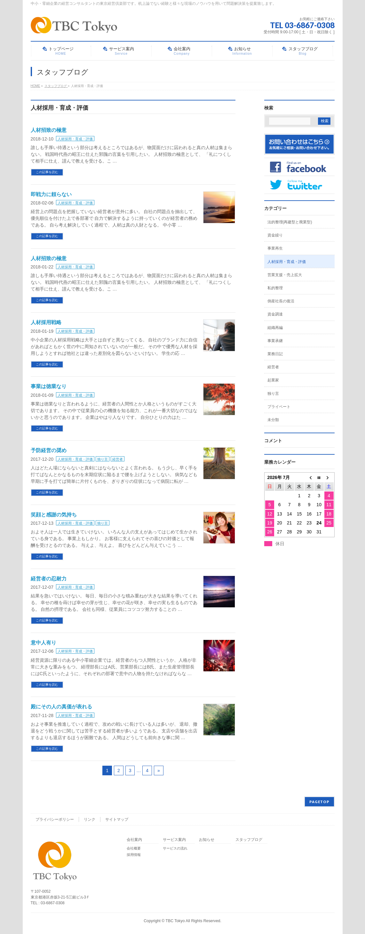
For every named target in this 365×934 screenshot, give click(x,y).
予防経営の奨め (49, 450)
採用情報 (134, 855)
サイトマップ (116, 819)
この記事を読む (47, 172)
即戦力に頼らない (51, 194)
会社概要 (134, 848)
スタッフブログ (248, 840)
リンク (89, 819)
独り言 (102, 459)
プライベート (278, 406)
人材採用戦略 (46, 322)
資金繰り (275, 235)
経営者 (117, 459)
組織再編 (275, 327)
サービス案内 (174, 840)
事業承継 (275, 341)
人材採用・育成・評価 (75, 139)
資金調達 (275, 314)
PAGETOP (319, 802)
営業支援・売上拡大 (284, 275)
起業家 (273, 380)
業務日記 (275, 354)
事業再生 (275, 248)
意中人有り (43, 642)
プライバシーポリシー (55, 819)
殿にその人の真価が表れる (61, 706)
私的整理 (275, 288)
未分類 (273, 420)
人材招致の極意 (49, 130)
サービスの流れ (175, 848)
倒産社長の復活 (280, 301)
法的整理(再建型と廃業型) (289, 222)
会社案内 (134, 840)
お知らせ (206, 840)
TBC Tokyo (175, 921)
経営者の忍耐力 (49, 578)
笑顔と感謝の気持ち (54, 514)
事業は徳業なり (49, 386)
